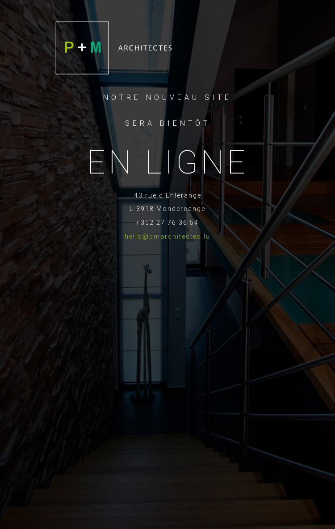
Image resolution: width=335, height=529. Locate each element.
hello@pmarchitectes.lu (167, 236)
